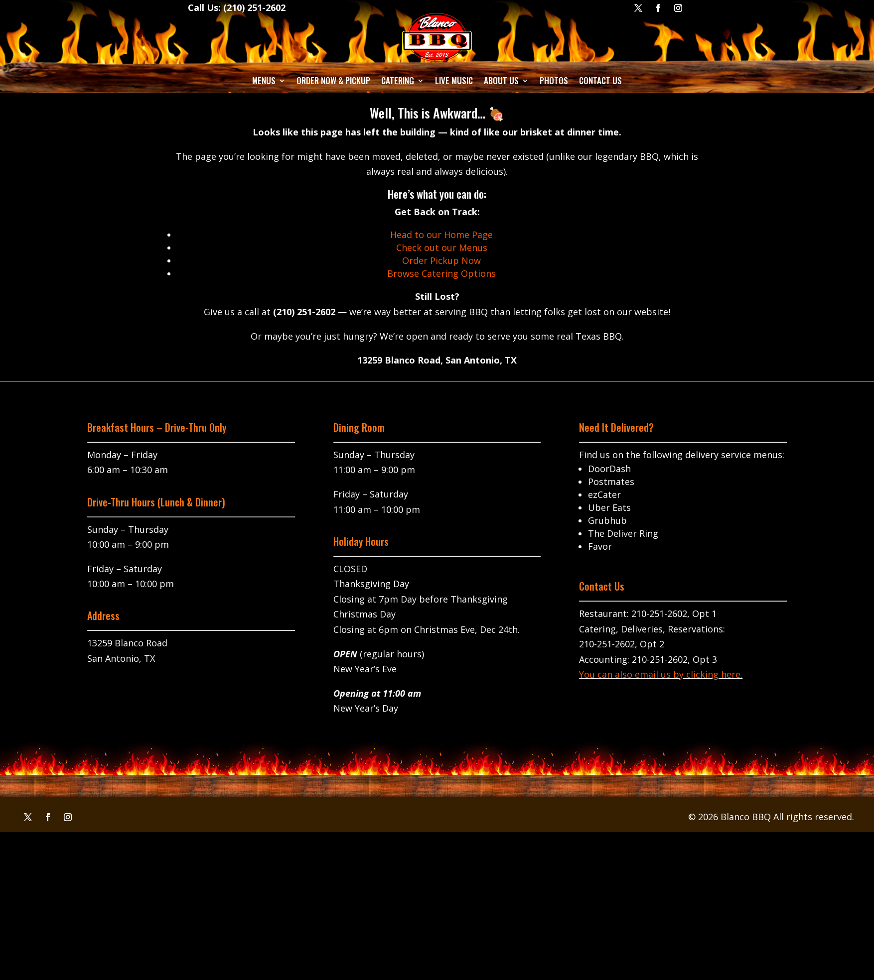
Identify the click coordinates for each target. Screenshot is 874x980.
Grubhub (607, 520)
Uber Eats (609, 507)
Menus (264, 80)
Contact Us (600, 80)
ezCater (604, 494)
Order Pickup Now (441, 260)
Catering (397, 80)
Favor (600, 546)
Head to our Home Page (441, 235)
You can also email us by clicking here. (660, 674)
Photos (554, 80)
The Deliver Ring (623, 533)
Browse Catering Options (441, 273)
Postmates (611, 482)
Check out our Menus (441, 247)
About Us (501, 80)
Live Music (454, 80)
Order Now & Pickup (333, 80)
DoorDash (609, 469)
